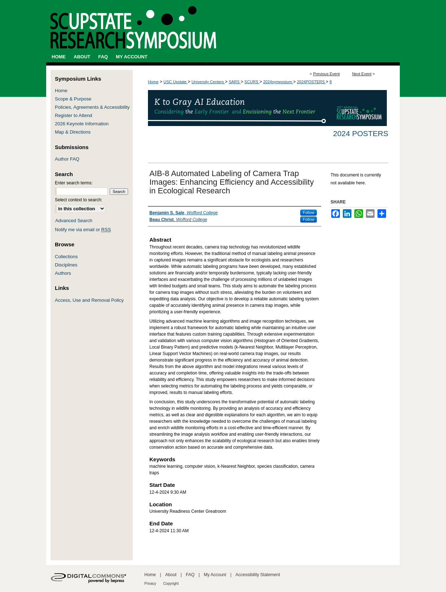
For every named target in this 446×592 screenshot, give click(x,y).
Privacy (150, 584)
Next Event (362, 74)
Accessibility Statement (258, 574)
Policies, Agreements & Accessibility (92, 107)
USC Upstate (175, 82)
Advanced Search (73, 220)
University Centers (208, 82)
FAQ (190, 574)
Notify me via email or (83, 229)
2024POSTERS (311, 82)
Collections (66, 256)
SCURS (251, 82)
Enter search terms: (74, 182)
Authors (63, 273)
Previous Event (326, 74)
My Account (215, 574)
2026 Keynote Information (82, 123)
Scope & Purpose (73, 99)
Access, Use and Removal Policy (89, 300)
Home (153, 82)
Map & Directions (73, 132)
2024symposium (278, 82)
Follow (308, 212)
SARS (235, 82)
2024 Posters (360, 133)
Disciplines (66, 265)
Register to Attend (73, 115)
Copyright (171, 584)
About (170, 574)
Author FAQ (67, 159)
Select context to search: (78, 199)
